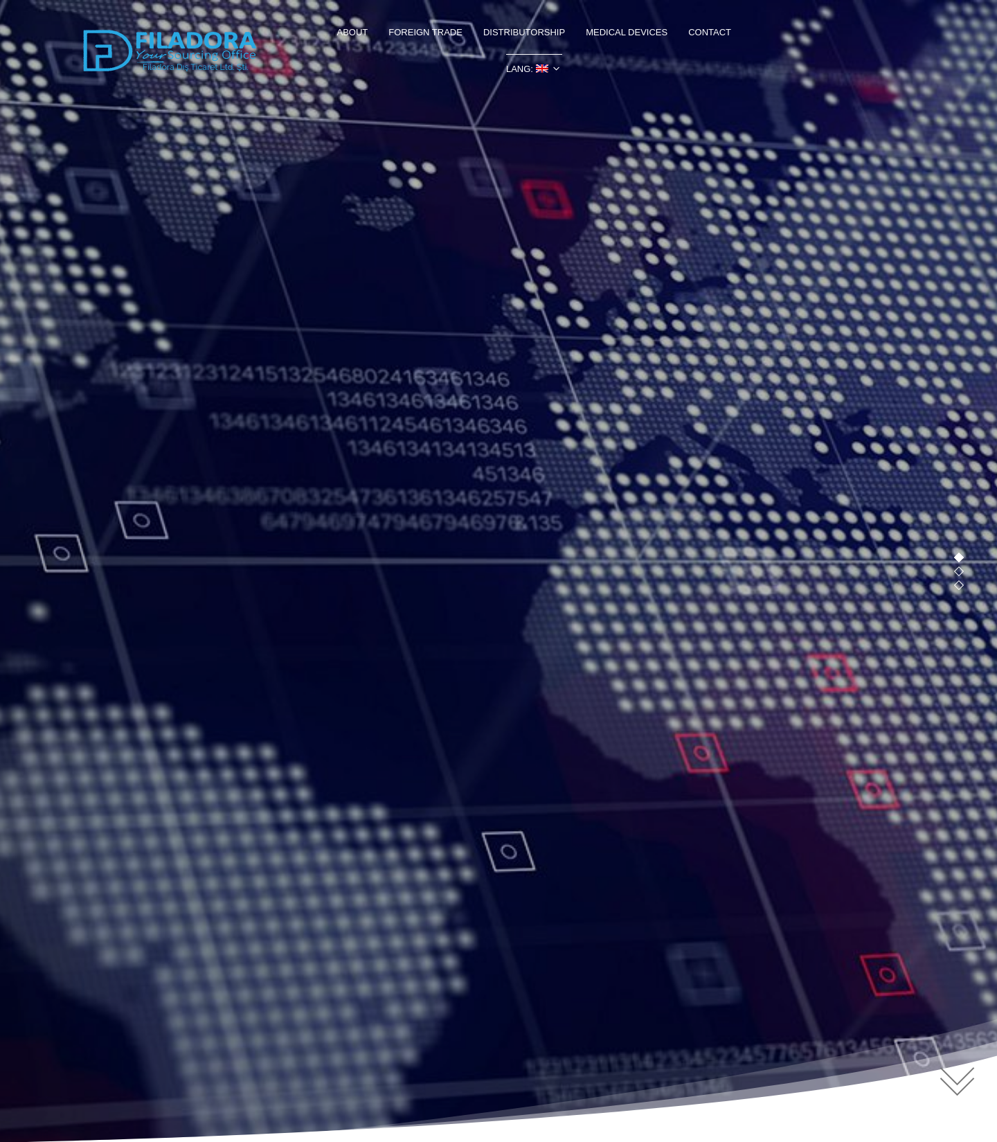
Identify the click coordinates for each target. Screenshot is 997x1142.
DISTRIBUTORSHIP (524, 32)
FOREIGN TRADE (425, 32)
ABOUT (352, 32)
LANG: (527, 69)
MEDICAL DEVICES (626, 32)
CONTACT (709, 32)
